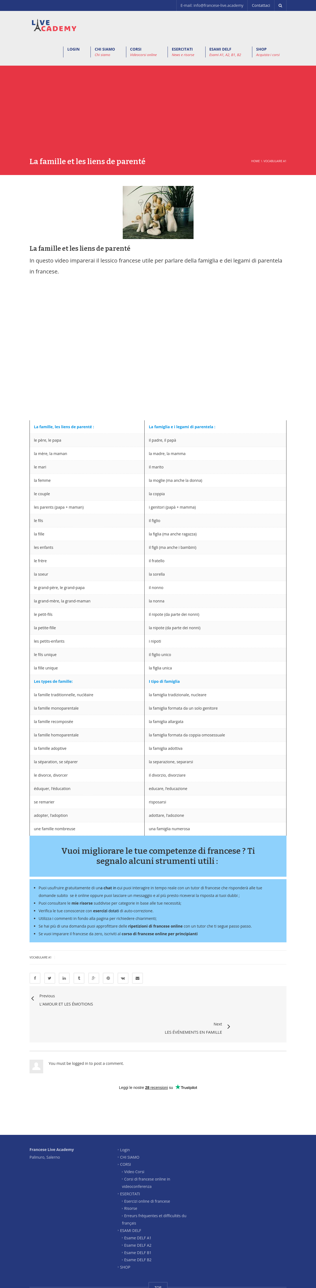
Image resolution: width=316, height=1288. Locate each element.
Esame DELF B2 (137, 1232)
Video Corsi (134, 1144)
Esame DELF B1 (137, 1225)
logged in (80, 1036)
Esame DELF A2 (137, 1217)
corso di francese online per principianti (160, 933)
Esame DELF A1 (137, 1210)
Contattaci (261, 5)
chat (108, 887)
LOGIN (73, 49)
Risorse (130, 1181)
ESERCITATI (183, 51)
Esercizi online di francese (147, 1173)
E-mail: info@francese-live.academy (212, 5)
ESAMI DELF (225, 51)
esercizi (100, 910)
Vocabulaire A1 (41, 957)
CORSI (143, 51)
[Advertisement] (158, 115)
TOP (157, 1260)
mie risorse (82, 903)
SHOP (268, 51)
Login (125, 1122)
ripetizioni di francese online (155, 926)
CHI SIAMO (105, 51)
